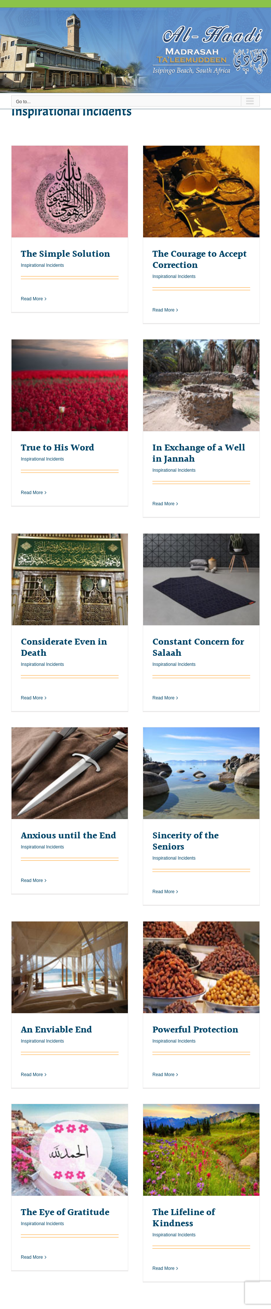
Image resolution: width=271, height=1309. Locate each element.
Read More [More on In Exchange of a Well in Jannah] (163, 504)
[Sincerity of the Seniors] (201, 773)
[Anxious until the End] (70, 773)
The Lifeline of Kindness (183, 1218)
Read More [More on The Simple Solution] (32, 310)
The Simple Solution (65, 254)
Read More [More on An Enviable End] (32, 1074)
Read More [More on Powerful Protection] (163, 1074)
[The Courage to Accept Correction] (201, 192)
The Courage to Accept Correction (199, 260)
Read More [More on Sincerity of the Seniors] (163, 892)
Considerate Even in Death (64, 648)
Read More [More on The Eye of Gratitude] (32, 1268)
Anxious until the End (68, 836)
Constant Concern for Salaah (198, 648)
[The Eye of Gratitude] (70, 1150)
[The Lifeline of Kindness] (201, 1150)
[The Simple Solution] (70, 192)
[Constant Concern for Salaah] (201, 580)
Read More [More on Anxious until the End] (32, 892)
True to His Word (57, 448)
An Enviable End (56, 1030)
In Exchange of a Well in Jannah (198, 454)
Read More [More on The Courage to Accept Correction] (163, 310)
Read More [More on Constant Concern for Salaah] (163, 698)
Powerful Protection (195, 1030)
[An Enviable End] (70, 967)
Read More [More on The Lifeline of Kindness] (163, 1268)
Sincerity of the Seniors (185, 841)
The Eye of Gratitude (65, 1212)
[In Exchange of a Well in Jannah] (201, 385)
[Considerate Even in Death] (70, 580)
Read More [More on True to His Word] (32, 504)
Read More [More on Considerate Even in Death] (32, 698)
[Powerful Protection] (201, 967)
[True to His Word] (70, 385)
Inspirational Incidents (42, 265)
